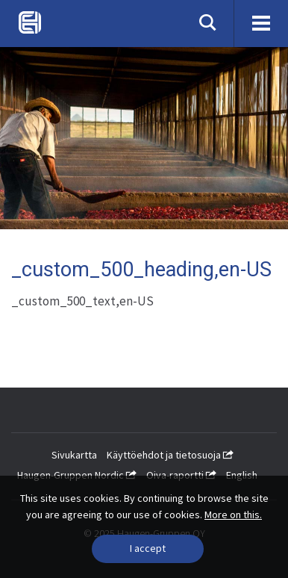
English (241, 475)
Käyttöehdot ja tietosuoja (170, 455)
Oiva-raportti (181, 475)
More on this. (233, 514)
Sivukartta (74, 455)
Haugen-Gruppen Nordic (77, 475)
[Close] (148, 549)
